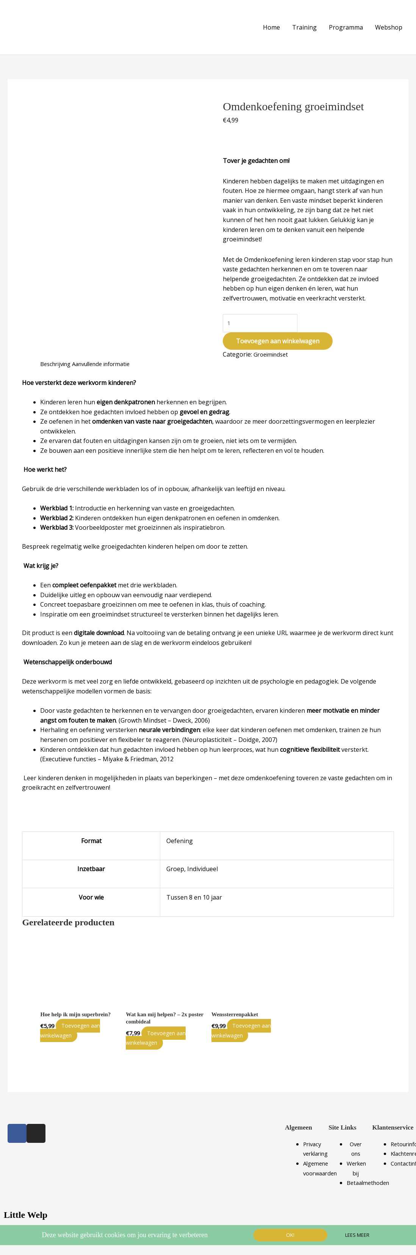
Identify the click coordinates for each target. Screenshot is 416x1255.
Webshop (388, 24)
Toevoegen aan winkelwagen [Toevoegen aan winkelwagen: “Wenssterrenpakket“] (246, 1026)
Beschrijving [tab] (57, 359)
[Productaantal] (261, 317)
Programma (346, 24)
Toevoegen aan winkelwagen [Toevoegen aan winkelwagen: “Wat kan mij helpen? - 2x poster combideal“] (160, 1034)
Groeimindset (272, 349)
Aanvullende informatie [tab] (110, 359)
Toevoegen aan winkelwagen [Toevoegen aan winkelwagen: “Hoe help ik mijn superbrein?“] (75, 1026)
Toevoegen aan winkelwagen (277, 336)
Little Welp (27, 1211)
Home (271, 24)
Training (304, 24)
